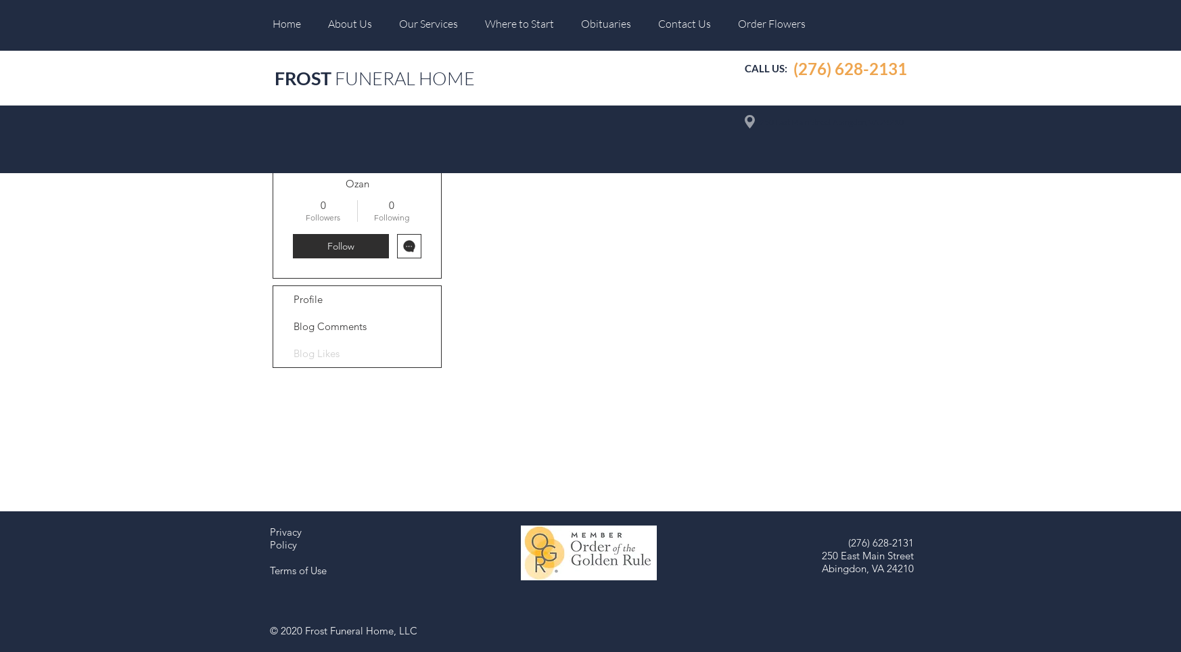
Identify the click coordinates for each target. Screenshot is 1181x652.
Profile (308, 299)
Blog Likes (317, 353)
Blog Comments (330, 326)
